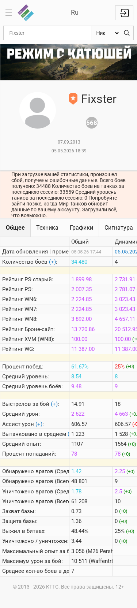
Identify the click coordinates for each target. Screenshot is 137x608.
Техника (47, 227)
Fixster (99, 99)
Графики (81, 227)
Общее (15, 227)
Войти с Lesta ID (124, 12)
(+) (52, 262)
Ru (75, 12)
